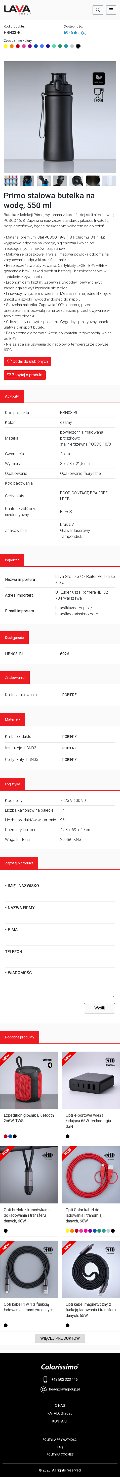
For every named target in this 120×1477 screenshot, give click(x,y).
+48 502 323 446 (60, 1379)
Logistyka (12, 784)
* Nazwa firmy (20, 907)
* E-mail (13, 929)
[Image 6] (76, 181)
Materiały (12, 719)
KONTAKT (60, 1421)
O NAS (60, 1405)
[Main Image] (60, 117)
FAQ (60, 1447)
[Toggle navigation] (111, 10)
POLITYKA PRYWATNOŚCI (60, 1439)
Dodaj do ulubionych (27, 361)
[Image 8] (109, 181)
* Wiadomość (18, 972)
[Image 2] (11, 181)
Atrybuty (12, 396)
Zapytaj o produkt (25, 375)
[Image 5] (60, 181)
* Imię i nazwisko (22, 885)
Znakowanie (15, 678)
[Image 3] (27, 181)
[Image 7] (93, 181)
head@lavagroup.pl (60, 1389)
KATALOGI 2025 (60, 1413)
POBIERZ (69, 695)
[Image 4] (44, 181)
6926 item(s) (75, 32)
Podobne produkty (19, 1037)
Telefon (13, 951)
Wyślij (99, 1008)
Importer (12, 560)
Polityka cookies (60, 1454)
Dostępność (14, 638)
